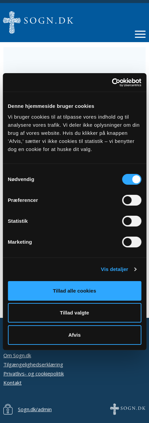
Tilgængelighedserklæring (33, 364)
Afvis (74, 335)
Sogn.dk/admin (35, 409)
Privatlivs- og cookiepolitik (33, 373)
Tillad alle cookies (74, 291)
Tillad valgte (74, 312)
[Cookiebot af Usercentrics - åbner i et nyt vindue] (111, 82)
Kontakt (12, 382)
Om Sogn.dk (17, 355)
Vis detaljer (114, 269)
